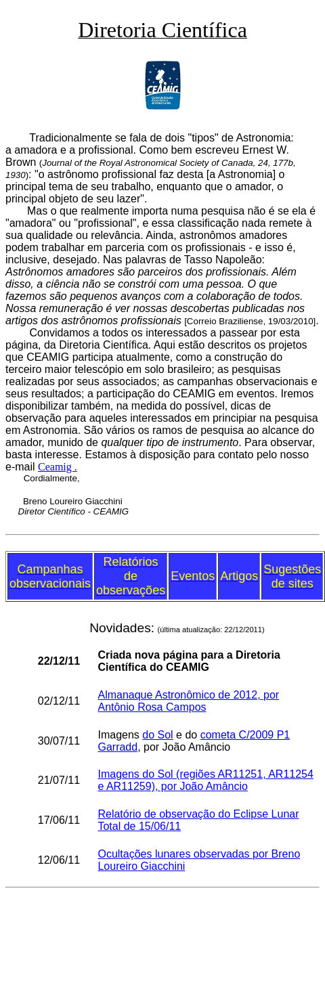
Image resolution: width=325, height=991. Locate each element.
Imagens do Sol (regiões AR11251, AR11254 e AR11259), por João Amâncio (205, 780)
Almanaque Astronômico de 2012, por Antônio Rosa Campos (188, 701)
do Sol (157, 735)
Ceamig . (57, 466)
